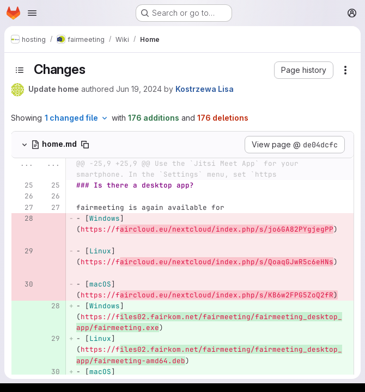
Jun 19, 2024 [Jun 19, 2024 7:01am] (139, 89)
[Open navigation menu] (32, 13)
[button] (303, 70)
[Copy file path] (85, 144)
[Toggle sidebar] (19, 70)
